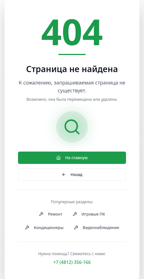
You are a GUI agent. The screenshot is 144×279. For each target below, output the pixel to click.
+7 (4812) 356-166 (72, 262)
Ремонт (50, 214)
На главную (72, 157)
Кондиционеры (44, 227)
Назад (72, 174)
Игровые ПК (89, 214)
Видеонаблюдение (96, 227)
